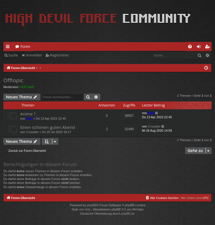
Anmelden (34, 55)
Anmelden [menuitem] (200, 47)
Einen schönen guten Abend (47, 127)
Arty (88, 209)
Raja (29, 118)
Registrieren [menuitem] (208, 47)
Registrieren (59, 55)
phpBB (91, 205)
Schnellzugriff (9, 47)
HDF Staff (27, 87)
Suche (13, 55)
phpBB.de (128, 213)
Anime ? (28, 114)
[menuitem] (190, 46)
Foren (25, 46)
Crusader (32, 132)
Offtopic (13, 80)
